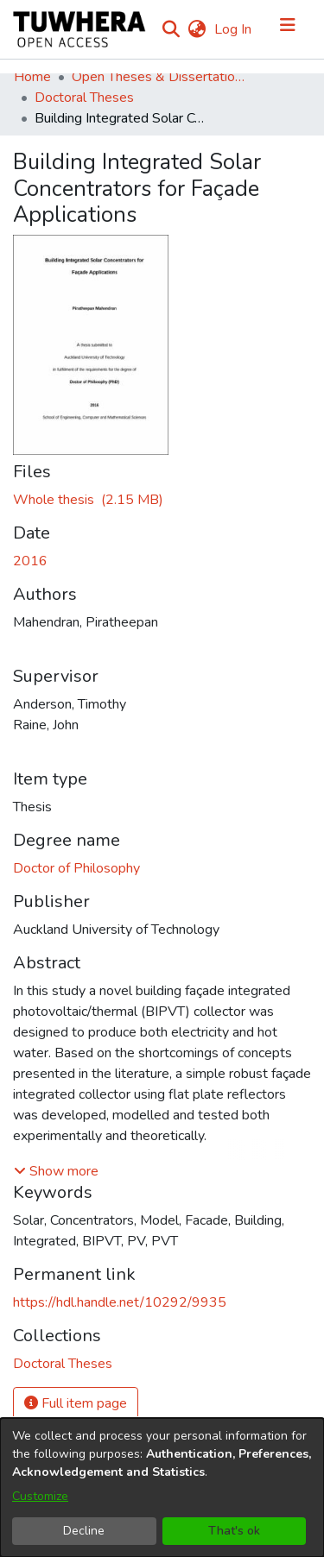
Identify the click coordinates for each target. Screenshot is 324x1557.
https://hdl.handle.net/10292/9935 (119, 1302)
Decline (84, 1530)
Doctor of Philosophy (76, 868)
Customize (40, 1496)
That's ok (234, 1530)
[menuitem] (196, 29)
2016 (30, 561)
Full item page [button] (75, 1403)
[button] (56, 1171)
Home (32, 76)
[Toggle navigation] (287, 29)
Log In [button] (233, 29)
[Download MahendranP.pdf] (88, 499)
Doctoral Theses (84, 97)
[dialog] (162, 1487)
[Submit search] (170, 29)
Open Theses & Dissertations (158, 76)
